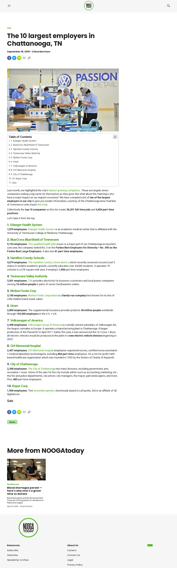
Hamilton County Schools (27, 258)
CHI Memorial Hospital (25, 346)
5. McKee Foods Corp (21, 157)
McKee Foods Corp (23, 291)
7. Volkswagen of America (24, 166)
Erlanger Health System (26, 225)
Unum (14, 305)
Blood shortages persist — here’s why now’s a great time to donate (24, 491)
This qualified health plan (42, 244)
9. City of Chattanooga (22, 174)
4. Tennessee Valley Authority (25, 153)
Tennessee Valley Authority (28, 276)
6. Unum (15, 161)
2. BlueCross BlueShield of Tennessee (30, 145)
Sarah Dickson (26, 506)
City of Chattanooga (24, 364)
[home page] (88, 6)
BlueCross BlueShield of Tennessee (34, 239)
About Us (72, 545)
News (12, 422)
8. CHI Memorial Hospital (23, 170)
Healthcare (13, 484)
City (9, 28)
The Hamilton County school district (48, 262)
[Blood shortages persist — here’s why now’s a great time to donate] (26, 470)
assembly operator (44, 390)
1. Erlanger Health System (23, 140)
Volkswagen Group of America (45, 324)
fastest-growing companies (64, 190)
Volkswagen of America (26, 320)
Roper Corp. (20, 386)
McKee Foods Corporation (42, 295)
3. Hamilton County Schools (24, 149)
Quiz (14, 182)
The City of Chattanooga (41, 368)
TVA (30, 280)
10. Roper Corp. (19, 178)
